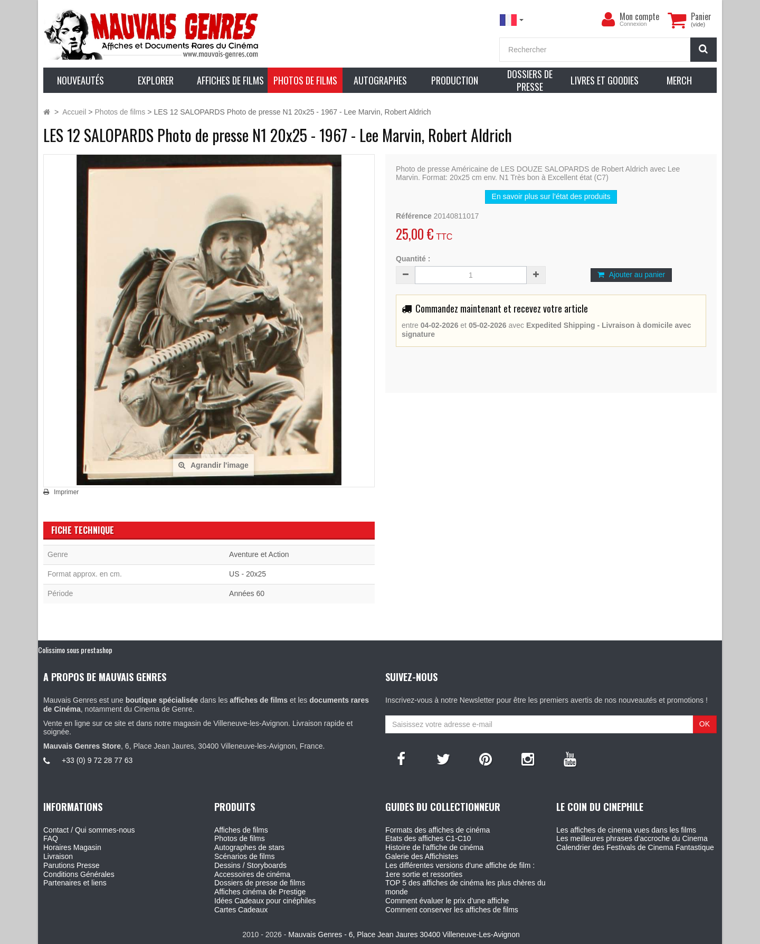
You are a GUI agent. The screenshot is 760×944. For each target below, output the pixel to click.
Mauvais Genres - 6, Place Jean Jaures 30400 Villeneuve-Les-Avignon (403, 934)
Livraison (58, 856)
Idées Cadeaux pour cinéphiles (265, 900)
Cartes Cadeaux (241, 909)
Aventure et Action (259, 554)
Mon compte (639, 16)
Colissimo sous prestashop (75, 649)
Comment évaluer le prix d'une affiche (447, 900)
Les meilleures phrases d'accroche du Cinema (632, 838)
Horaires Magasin (72, 847)
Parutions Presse (71, 865)
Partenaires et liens (75, 883)
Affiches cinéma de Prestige (260, 892)
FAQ (50, 838)
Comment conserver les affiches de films (451, 909)
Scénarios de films (244, 856)
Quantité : (413, 258)
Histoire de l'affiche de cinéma (434, 847)
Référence (414, 216)
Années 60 (246, 593)
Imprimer (66, 492)
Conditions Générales (79, 874)
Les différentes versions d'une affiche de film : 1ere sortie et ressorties (460, 870)
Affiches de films (241, 830)
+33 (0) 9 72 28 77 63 (97, 760)
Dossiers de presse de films (259, 883)
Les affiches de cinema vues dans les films (626, 830)
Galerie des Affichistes (421, 856)
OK (704, 724)
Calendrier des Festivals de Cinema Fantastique (635, 847)
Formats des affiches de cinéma (437, 830)
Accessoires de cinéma (252, 874)
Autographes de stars (249, 847)
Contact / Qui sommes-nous (89, 830)
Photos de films (239, 838)
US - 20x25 (247, 574)
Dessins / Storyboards (250, 865)
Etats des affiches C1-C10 (428, 838)
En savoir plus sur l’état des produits (551, 196)
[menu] (608, 19)
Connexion (633, 24)
